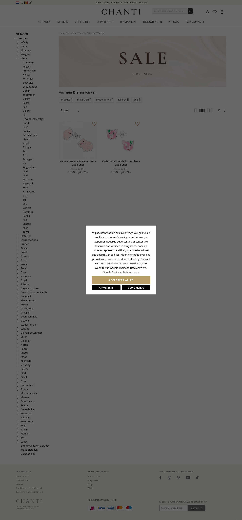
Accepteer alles (120, 280)
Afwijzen (106, 287)
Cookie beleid (128, 263)
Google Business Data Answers (121, 272)
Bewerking (136, 287)
